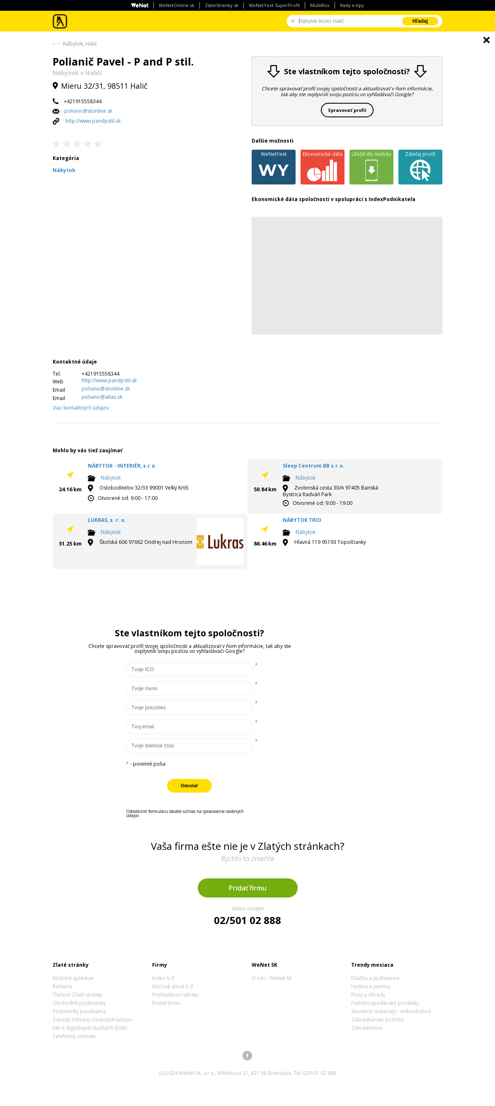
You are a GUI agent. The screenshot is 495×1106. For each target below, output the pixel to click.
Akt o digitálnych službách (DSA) (90, 1027)
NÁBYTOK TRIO (302, 520)
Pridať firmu (248, 888)
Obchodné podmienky (79, 1003)
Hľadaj (420, 21)
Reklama (63, 986)
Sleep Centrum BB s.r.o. (314, 465)
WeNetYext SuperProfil (274, 5)
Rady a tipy (352, 5)
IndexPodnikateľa (392, 199)
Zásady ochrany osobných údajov (92, 1019)
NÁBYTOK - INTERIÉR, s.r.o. (122, 465)
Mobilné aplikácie (73, 978)
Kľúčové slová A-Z (173, 986)
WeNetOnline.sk (176, 5)
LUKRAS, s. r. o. (107, 520)
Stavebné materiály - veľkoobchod (391, 1011)
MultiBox (320, 5)
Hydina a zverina (370, 986)
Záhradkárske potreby (377, 1019)
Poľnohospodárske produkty (385, 1003)
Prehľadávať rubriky (175, 994)
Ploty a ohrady (368, 994)
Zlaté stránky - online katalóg (60, 21)
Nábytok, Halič (80, 43)
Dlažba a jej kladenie (375, 978)
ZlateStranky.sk (221, 5)
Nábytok (111, 478)
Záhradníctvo (367, 1027)
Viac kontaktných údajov (81, 407)
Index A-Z (163, 978)
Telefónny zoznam (74, 1036)
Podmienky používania (79, 1011)
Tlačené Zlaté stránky (77, 994)
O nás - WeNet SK (272, 978)
